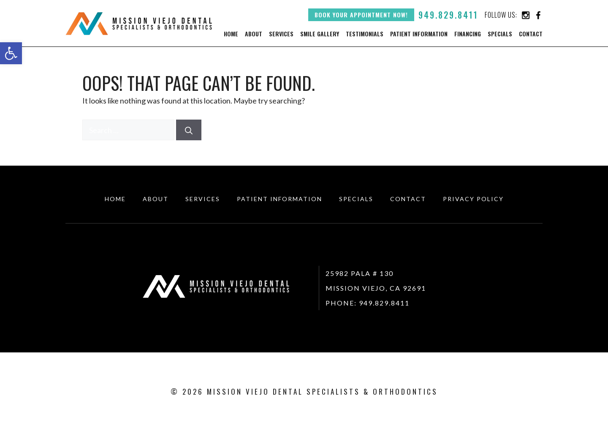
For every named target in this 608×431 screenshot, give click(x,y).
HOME (115, 198)
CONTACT (408, 198)
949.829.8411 (448, 14)
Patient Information (419, 33)
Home (231, 33)
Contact (531, 33)
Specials (500, 33)
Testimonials (364, 33)
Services (281, 33)
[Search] (188, 130)
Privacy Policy (473, 198)
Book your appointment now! (361, 14)
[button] (11, 53)
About (253, 33)
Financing (467, 33)
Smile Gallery (319, 33)
